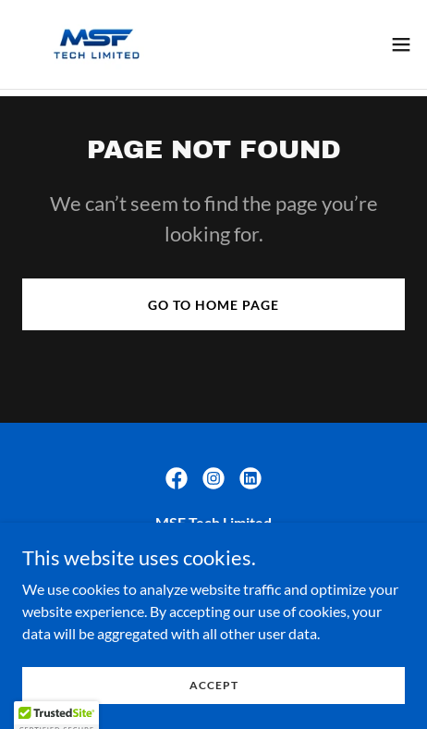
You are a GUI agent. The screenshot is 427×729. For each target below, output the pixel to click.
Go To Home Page (213, 305)
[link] (96, 44)
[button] (401, 44)
